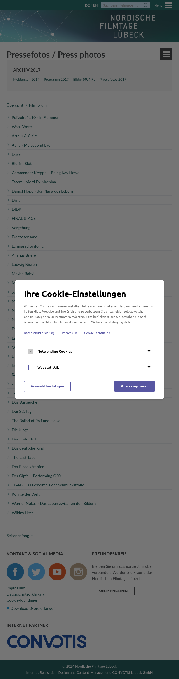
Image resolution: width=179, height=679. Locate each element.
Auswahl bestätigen (47, 386)
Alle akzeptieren (134, 386)
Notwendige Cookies (54, 351)
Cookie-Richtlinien (97, 333)
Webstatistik (48, 367)
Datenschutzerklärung (39, 333)
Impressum (69, 333)
